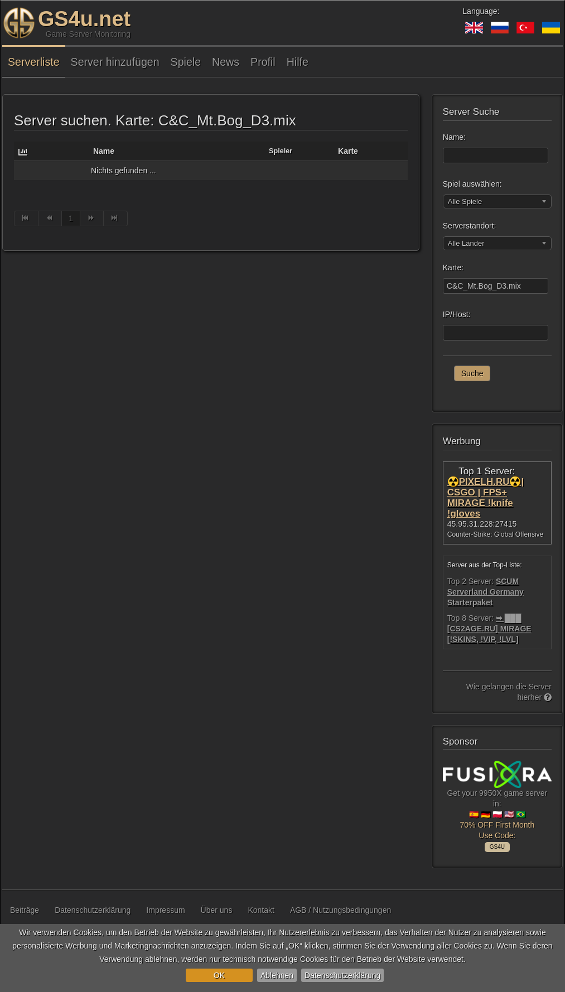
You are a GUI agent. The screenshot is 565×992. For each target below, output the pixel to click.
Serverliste (34, 62)
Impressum (165, 910)
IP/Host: (457, 314)
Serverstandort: (469, 225)
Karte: (453, 267)
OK (219, 975)
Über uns (217, 910)
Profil (263, 62)
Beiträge (24, 910)
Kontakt (261, 910)
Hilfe (297, 62)
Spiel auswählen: (472, 183)
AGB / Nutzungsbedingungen (340, 910)
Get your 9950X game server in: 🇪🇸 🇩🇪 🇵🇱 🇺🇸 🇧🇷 (497, 804)
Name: (454, 137)
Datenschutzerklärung (342, 975)
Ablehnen (276, 975)
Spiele (186, 62)
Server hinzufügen (115, 62)
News (225, 62)
